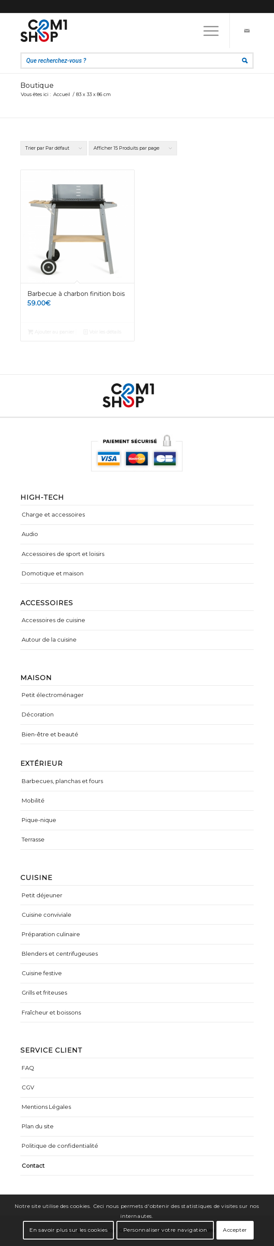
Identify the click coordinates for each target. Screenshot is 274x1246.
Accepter (235, 1230)
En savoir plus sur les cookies (68, 1230)
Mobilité (33, 800)
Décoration (38, 714)
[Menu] (207, 30)
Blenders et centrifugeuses (60, 953)
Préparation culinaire (51, 934)
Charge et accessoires (53, 514)
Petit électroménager (53, 694)
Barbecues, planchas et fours (62, 780)
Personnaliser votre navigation (165, 1230)
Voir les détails (102, 332)
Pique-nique (39, 819)
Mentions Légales (46, 1106)
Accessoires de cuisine (53, 620)
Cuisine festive (42, 973)
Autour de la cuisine (49, 639)
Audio (30, 533)
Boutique (37, 85)
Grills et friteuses (44, 992)
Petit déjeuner (42, 895)
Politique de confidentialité (60, 1145)
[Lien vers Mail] (247, 30)
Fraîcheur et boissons (51, 1012)
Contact (33, 1165)
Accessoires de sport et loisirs (63, 553)
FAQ (28, 1067)
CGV (28, 1087)
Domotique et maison (53, 573)
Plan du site (38, 1126)
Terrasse (33, 839)
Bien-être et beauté (50, 734)
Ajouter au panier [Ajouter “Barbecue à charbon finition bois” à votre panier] (51, 332)
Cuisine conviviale (46, 914)
